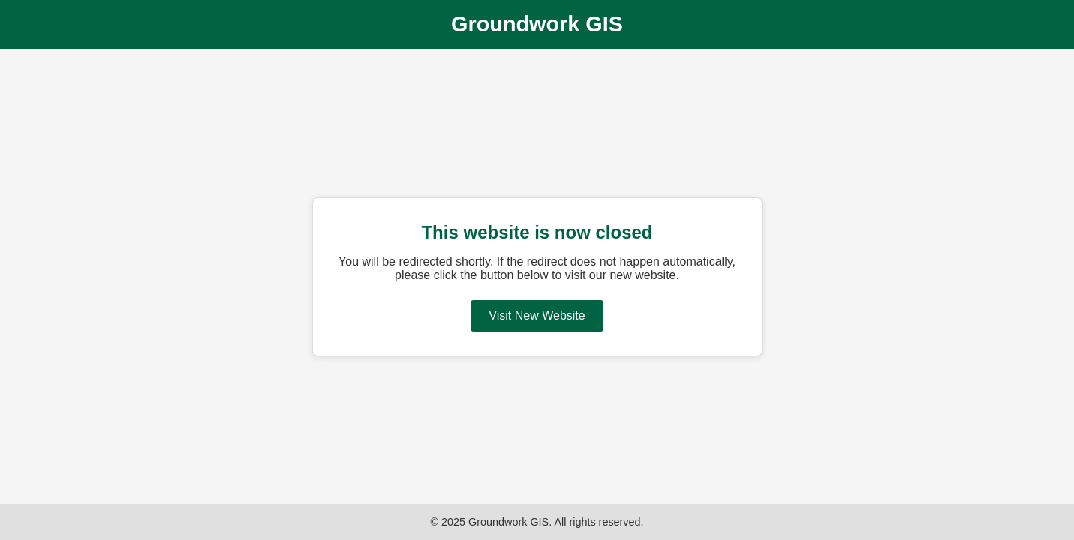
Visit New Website (537, 315)
